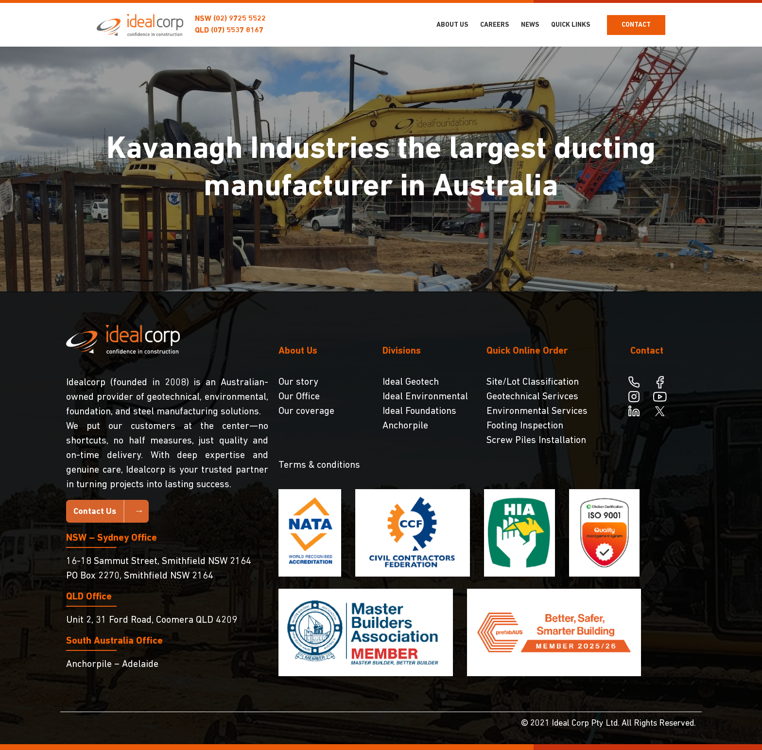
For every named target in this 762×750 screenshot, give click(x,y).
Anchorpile (405, 426)
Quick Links (570, 25)
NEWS (530, 25)
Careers (494, 25)
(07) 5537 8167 (237, 30)
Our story (298, 382)
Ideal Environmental (425, 397)
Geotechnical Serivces (532, 397)
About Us (452, 25)
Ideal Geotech (410, 382)
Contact (636, 25)
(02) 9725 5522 (239, 19)
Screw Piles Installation (536, 440)
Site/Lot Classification (532, 382)
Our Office (299, 397)
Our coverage (306, 411)
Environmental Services (537, 411)
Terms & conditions (319, 465)
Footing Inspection (524, 426)
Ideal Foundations (419, 411)
